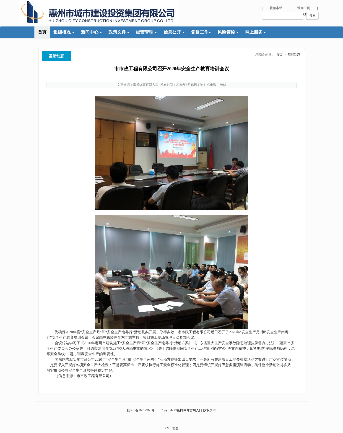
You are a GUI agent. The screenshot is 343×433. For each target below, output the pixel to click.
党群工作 (201, 32)
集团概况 (63, 32)
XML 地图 (171, 428)
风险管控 (228, 32)
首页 (42, 32)
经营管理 (146, 32)
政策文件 (119, 32)
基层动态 (294, 54)
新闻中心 (91, 32)
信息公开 (174, 32)
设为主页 (303, 8)
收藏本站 (276, 8)
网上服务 (255, 32)
